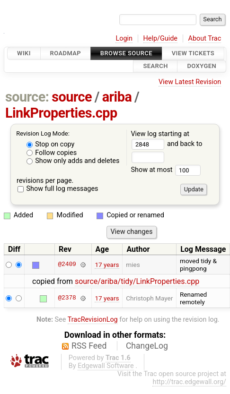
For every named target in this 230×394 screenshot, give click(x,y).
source (72, 97)
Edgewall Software (106, 366)
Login (124, 38)
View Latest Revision (190, 82)
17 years (107, 264)
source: (27, 97)
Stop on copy (51, 144)
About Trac (204, 38)
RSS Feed (88, 346)
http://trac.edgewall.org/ (189, 382)
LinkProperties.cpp (61, 113)
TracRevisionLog (93, 320)
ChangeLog (147, 346)
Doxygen (201, 66)
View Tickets (193, 53)
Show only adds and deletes (73, 161)
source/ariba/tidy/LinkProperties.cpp (137, 281)
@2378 (67, 298)
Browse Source (126, 53)
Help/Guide (160, 38)
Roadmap (65, 53)
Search (155, 66)
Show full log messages (58, 189)
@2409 (67, 264)
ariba (117, 97)
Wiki (24, 53)
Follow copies (52, 153)
